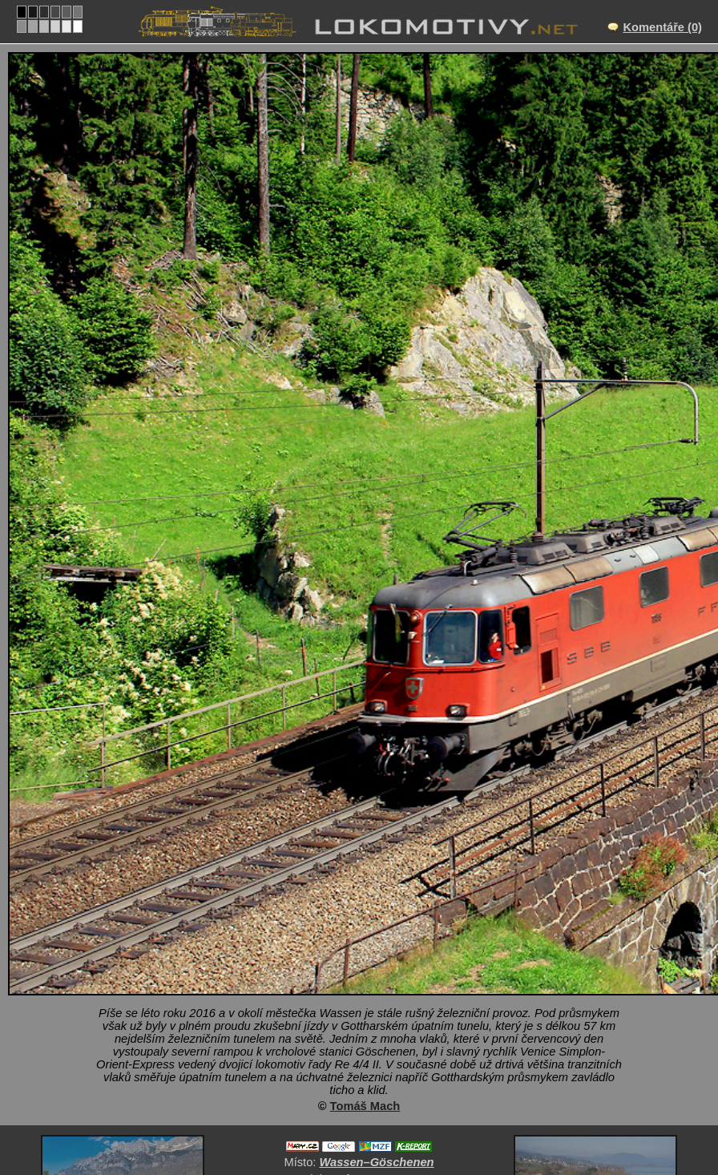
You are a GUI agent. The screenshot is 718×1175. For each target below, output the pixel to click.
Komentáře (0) (662, 27)
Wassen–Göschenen (376, 1162)
